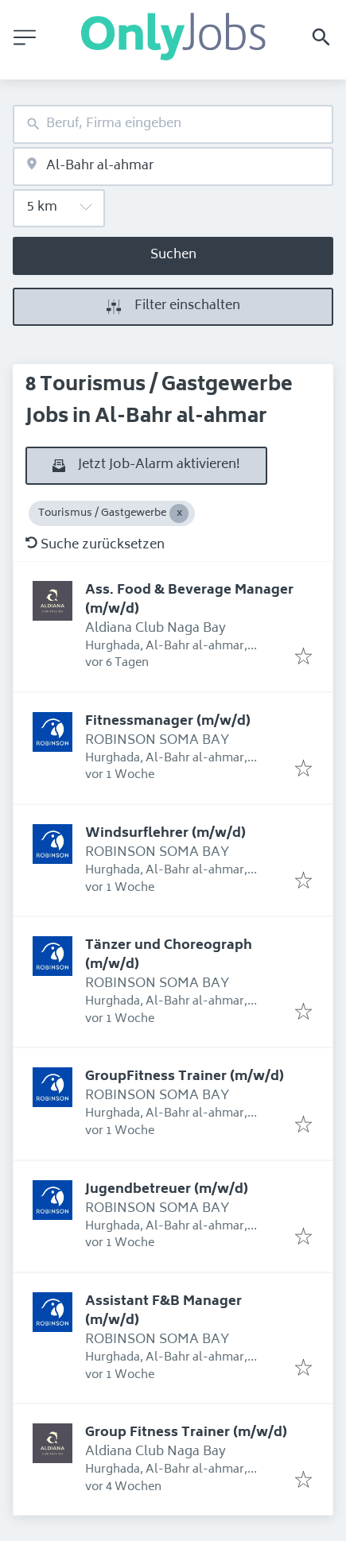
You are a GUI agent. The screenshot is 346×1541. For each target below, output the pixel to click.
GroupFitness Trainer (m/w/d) (184, 1077)
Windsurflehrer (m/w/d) (165, 834)
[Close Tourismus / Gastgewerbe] (179, 513)
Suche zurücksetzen (95, 545)
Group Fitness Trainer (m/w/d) (186, 1433)
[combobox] (173, 124)
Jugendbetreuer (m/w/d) (166, 1190)
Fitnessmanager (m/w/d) (168, 721)
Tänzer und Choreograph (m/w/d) (168, 955)
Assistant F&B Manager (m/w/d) (163, 1311)
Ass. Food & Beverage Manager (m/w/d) (189, 600)
